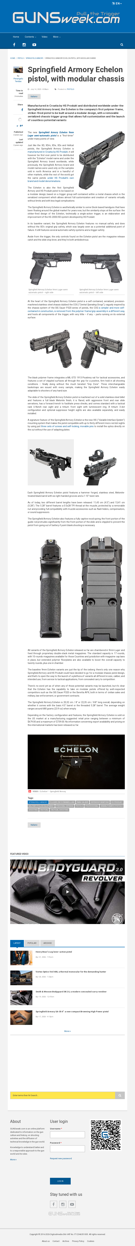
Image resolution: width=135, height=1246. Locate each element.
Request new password (61, 1158)
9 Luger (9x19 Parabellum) (62, 802)
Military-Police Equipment (41, 806)
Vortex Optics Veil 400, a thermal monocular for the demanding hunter (71, 972)
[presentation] (74, 1168)
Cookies (90, 1241)
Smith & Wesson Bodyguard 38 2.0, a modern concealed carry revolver (71, 992)
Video (44, 37)
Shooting (33, 810)
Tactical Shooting (59, 810)
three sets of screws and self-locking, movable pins (67, 426)
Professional (91, 806)
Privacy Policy (78, 1241)
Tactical (44, 810)
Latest (17, 943)
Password (55, 1143)
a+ (21, 125)
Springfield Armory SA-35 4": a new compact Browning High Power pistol (72, 1011)
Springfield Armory (38, 802)
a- (17, 126)
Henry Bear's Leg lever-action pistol (54, 952)
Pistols (70, 89)
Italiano (36, 96)
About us (46, 1241)
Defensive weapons (100, 802)
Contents (29, 37)
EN (117, 3)
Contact (56, 1241)
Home (16, 37)
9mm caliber (82, 802)
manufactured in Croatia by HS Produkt (48, 152)
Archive (47, 943)
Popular (32, 943)
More (55, 37)
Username (56, 1129)
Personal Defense (64, 806)
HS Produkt (117, 802)
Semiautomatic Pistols (112, 806)
